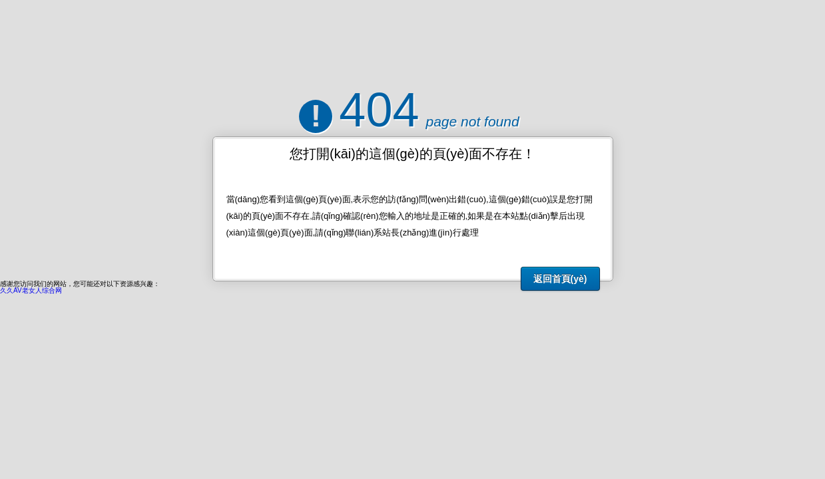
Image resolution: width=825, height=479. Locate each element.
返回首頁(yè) (560, 278)
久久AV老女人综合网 (31, 290)
